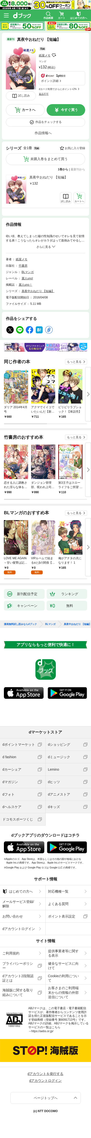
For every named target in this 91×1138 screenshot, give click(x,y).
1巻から (63, 169)
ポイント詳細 (49, 81)
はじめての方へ (17, 891)
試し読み (24, 95)
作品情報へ (43, 133)
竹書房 (23, 265)
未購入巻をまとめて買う (49, 159)
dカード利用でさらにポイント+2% (58, 89)
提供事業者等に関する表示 (63, 953)
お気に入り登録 (75, 148)
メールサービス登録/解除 (18, 904)
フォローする (53, 55)
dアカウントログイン (18, 929)
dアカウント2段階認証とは (17, 978)
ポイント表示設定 (61, 916)
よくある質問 (58, 904)
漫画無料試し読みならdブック (20, 624)
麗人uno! (27, 278)
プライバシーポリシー (17, 966)
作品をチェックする (48, 122)
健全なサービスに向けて (63, 966)
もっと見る (74, 361)
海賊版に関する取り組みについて (17, 992)
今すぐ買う (69, 110)
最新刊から (78, 169)
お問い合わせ (12, 916)
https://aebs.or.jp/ (42, 1031)
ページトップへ (46, 1098)
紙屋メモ (44, 55)
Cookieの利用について (63, 978)
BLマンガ (28, 272)
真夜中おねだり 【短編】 (48, 177)
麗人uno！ (25, 284)
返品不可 (44, 94)
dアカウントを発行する (46, 1074)
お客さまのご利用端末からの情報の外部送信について (63, 992)
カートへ (28, 110)
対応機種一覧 (58, 891)
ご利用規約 (10, 953)
